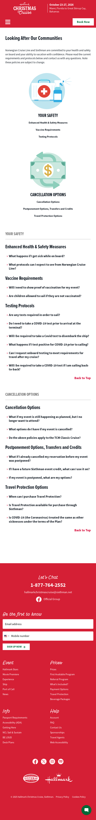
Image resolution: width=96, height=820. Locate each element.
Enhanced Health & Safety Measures (48, 122)
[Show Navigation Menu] (7, 22)
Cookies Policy (79, 796)
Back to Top (82, 378)
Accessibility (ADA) (12, 722)
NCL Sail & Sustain (12, 732)
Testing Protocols (48, 136)
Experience (8, 679)
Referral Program (59, 679)
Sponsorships (57, 732)
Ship (5, 684)
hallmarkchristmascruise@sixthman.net (48, 592)
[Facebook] (36, 761)
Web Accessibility (59, 742)
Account (54, 717)
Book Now (83, 22)
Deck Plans (8, 742)
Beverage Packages (60, 699)
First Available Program (62, 674)
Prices (53, 669)
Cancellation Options (48, 201)
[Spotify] (61, 761)
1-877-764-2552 (48, 584)
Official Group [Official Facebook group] (48, 599)
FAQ (52, 722)
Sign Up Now (16, 647)
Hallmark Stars (10, 669)
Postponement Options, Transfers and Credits (48, 208)
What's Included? (59, 684)
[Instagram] (53, 761)
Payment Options (59, 689)
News (5, 694)
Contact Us (56, 727)
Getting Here (9, 727)
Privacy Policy (62, 796)
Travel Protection (59, 694)
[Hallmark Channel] (59, 778)
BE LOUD (7, 737)
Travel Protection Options (48, 215)
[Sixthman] (31, 778)
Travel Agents (57, 737)
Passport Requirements (15, 717)
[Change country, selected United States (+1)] (6, 636)
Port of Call (9, 689)
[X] (45, 761)
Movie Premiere (11, 674)
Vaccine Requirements (48, 129)
